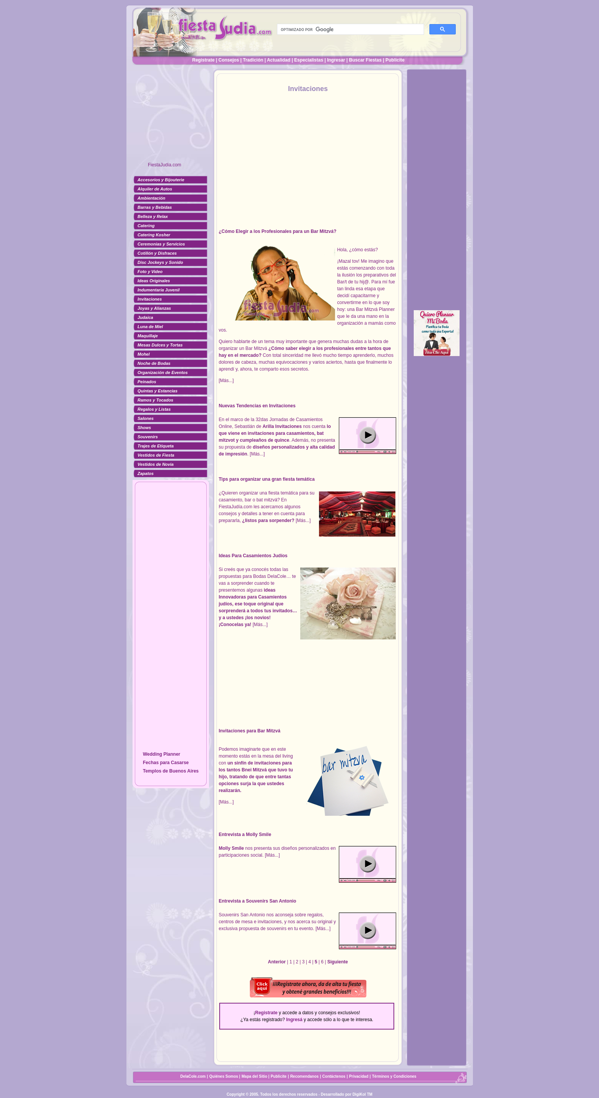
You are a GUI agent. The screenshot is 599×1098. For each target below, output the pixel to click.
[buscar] (350, 29)
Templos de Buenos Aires (171, 771)
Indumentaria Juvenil (159, 290)
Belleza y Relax (153, 216)
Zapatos (146, 473)
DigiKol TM (362, 1094)
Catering (146, 225)
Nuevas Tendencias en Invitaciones (257, 405)
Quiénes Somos (224, 1076)
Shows (144, 427)
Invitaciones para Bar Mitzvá (249, 731)
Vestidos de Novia (155, 464)
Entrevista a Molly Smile (245, 834)
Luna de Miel (150, 326)
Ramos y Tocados (155, 400)
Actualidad (278, 60)
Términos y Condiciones (394, 1076)
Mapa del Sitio (254, 1076)
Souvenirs (148, 436)
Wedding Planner (161, 754)
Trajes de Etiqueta (156, 446)
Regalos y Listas (154, 409)
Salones (146, 418)
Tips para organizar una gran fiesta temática (266, 479)
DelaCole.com (193, 1076)
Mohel (144, 354)
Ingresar (336, 60)
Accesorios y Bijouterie (161, 179)
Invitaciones (150, 299)
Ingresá (294, 1019)
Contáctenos (334, 1076)
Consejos (229, 60)
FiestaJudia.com (164, 165)
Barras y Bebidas (155, 207)
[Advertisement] (171, 116)
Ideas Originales (154, 280)
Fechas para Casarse (166, 762)
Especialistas (308, 60)
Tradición (253, 60)
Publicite (395, 60)
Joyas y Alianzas (154, 308)
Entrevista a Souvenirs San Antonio (257, 901)
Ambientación (151, 198)
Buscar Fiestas (365, 60)
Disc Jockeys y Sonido (160, 262)
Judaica (145, 317)
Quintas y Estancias (158, 391)
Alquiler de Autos (155, 189)
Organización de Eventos (163, 372)
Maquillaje (148, 335)
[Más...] (226, 380)
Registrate (203, 60)
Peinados (147, 381)
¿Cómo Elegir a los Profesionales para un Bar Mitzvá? (277, 231)
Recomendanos (304, 1076)
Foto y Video (150, 271)
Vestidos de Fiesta (156, 455)
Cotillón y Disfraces (157, 253)
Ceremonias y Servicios (161, 244)
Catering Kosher (154, 235)
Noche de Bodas (154, 363)
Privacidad (359, 1076)
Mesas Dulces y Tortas (160, 345)
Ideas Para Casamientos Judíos (253, 555)
